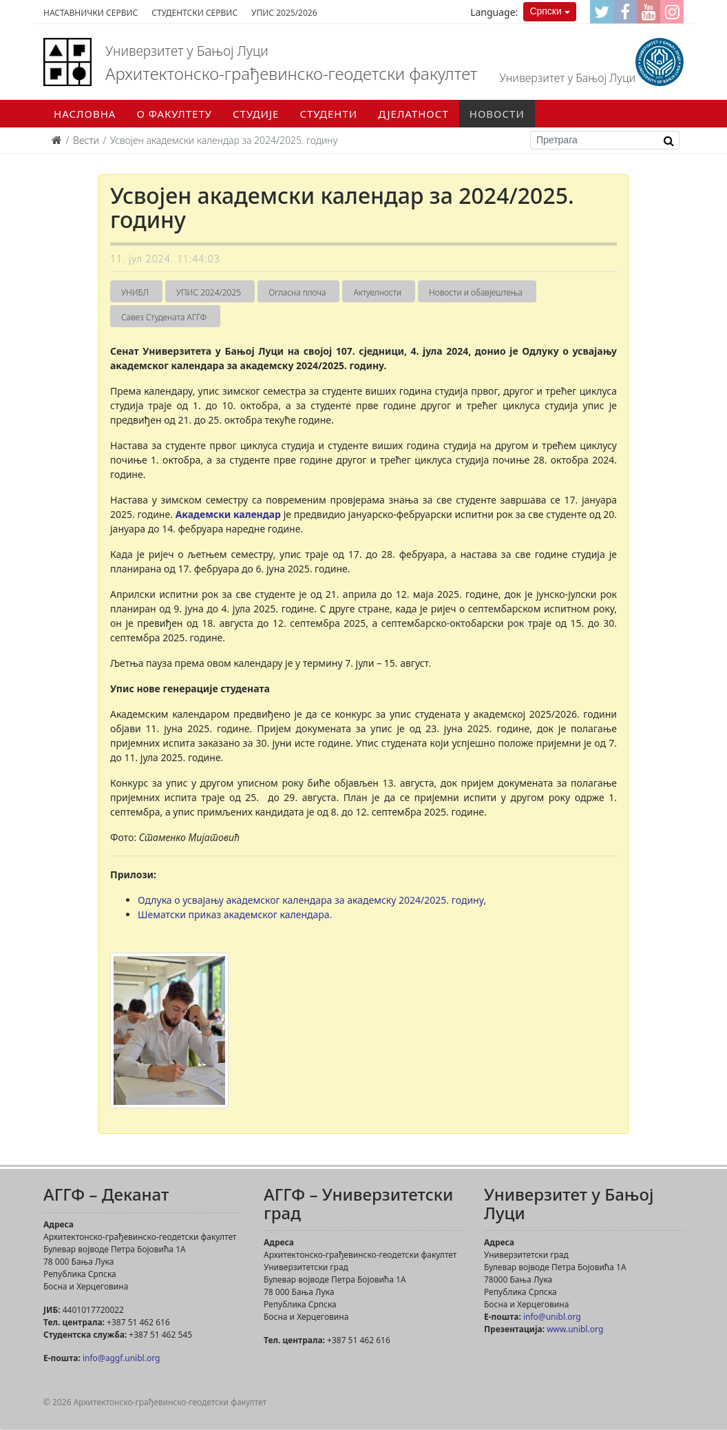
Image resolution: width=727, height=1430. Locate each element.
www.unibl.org (575, 1329)
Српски (545, 11)
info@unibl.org (552, 1317)
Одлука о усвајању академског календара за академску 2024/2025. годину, (312, 899)
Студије (256, 114)
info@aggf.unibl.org (121, 1358)
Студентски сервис (194, 13)
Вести (86, 140)
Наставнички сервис (90, 13)
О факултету (174, 114)
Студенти (328, 114)
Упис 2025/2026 (284, 13)
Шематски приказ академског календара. (235, 914)
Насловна (85, 114)
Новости (497, 114)
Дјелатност (413, 114)
